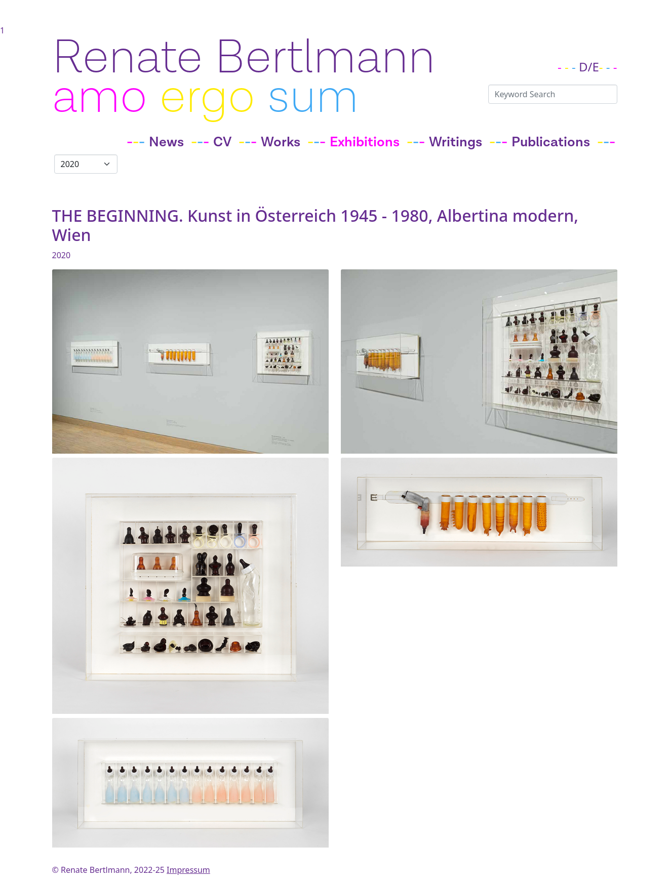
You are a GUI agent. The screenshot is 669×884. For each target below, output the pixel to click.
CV (222, 142)
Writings (455, 142)
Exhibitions (365, 142)
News (166, 142)
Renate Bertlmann (243, 58)
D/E (589, 66)
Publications (550, 142)
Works (280, 142)
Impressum (188, 869)
